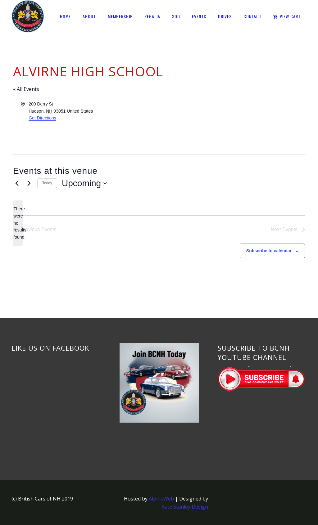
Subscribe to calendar (269, 250)
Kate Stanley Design (184, 506)
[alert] (18, 222)
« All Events (26, 89)
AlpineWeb (161, 498)
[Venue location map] (231, 124)
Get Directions (42, 117)
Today (47, 183)
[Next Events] (29, 183)
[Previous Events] (16, 183)
